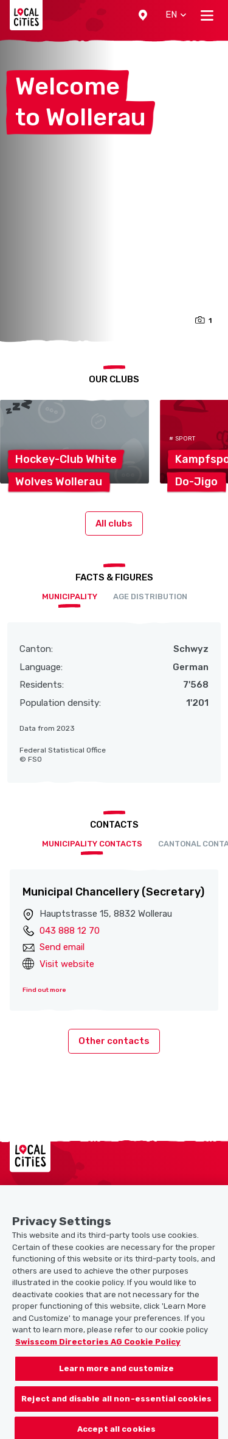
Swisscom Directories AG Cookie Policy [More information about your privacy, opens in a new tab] (98, 1352)
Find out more (44, 990)
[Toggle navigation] (207, 15)
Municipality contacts (92, 843)
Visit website (67, 964)
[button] (143, 15)
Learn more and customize (116, 1379)
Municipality (69, 596)
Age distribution (150, 596)
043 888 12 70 (70, 930)
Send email (62, 947)
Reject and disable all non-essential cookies (116, 1409)
